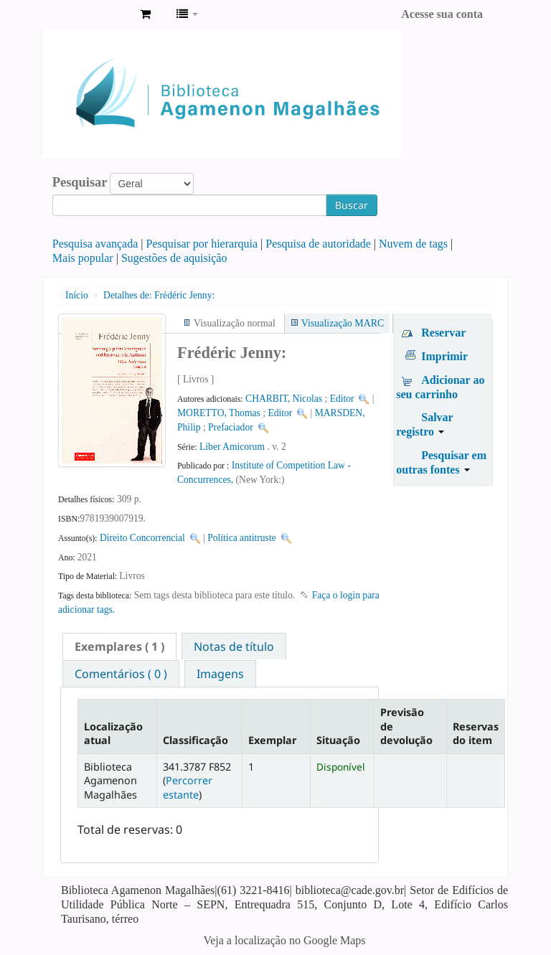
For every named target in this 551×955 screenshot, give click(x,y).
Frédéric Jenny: (159, 295)
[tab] (119, 646)
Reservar (443, 332)
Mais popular (82, 258)
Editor (342, 398)
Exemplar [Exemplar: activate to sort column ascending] (272, 740)
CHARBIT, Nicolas (283, 398)
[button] (145, 14)
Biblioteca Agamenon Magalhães (93, 14)
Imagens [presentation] (220, 674)
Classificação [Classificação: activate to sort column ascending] (195, 740)
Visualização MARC (342, 323)
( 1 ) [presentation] (119, 646)
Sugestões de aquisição (174, 258)
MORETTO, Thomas (218, 413)
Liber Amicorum (232, 446)
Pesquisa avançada (95, 243)
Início (76, 295)
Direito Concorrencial (142, 537)
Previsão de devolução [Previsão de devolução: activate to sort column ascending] (406, 726)
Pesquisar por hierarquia (202, 243)
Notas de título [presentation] (234, 646)
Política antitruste (241, 537)
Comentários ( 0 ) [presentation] (121, 674)
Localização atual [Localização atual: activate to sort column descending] (113, 733)
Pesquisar (80, 182)
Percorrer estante (187, 787)
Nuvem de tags (413, 243)
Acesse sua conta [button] (442, 14)
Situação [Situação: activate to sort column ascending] (338, 740)
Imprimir (444, 356)
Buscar (351, 205)
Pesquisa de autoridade (318, 243)
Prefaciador (230, 427)
